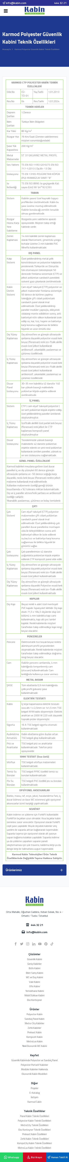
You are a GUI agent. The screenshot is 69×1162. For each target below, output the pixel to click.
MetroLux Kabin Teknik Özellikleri (34, 1148)
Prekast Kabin (34, 1032)
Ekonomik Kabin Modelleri (34, 1074)
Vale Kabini (34, 982)
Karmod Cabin (35, 1102)
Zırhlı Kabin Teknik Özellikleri (34, 1139)
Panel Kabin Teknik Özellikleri (34, 1116)
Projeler (34, 1088)
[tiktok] (51, 943)
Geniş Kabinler (34, 964)
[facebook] (15, 943)
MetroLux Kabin (35, 1041)
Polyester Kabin (35, 1014)
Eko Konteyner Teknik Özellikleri (34, 1130)
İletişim (34, 1097)
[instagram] (27, 943)
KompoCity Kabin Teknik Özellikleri (34, 1143)
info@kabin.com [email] (14, 3)
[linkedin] (33, 943)
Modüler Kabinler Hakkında (34, 1069)
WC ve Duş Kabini (34, 977)
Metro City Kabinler (34, 1023)
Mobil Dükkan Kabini (34, 995)
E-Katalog (34, 1093)
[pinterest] (45, 943)
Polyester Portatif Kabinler (34, 1065)
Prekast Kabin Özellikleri (34, 1134)
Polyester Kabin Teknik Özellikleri (34, 1121)
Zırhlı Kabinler (34, 1028)
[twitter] (21, 943)
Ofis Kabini (34, 986)
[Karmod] (34, 10)
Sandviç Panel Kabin (34, 1019)
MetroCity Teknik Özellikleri (34, 1125)
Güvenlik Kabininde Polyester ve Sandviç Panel (34, 1060)
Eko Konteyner (34, 1000)
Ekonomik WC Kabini (37, 1046)
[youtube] (39, 943)
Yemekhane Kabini (34, 991)
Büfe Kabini (34, 968)
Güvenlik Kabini (34, 959)
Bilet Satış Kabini (34, 973)
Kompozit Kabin (34, 1037)
